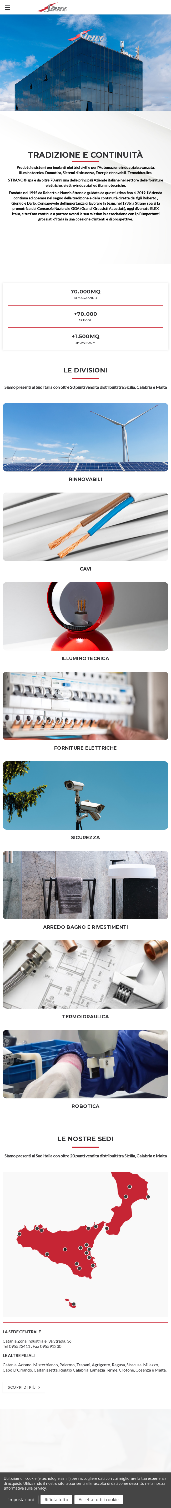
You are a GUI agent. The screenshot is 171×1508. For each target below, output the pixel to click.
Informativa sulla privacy (25, 1488)
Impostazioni (21, 1499)
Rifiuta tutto (56, 1499)
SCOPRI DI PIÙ (23, 1387)
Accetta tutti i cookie (99, 1499)
